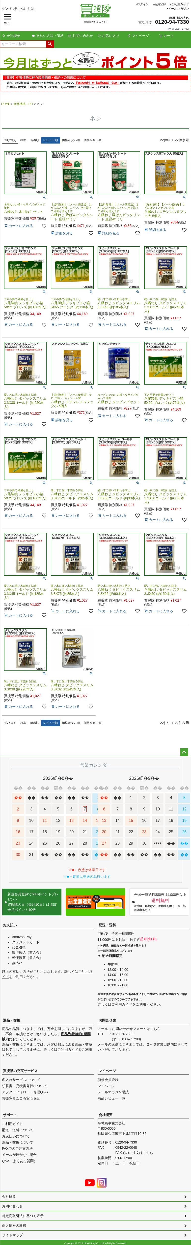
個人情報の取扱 (14, 1225)
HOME (5, 104)
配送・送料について (17, 1130)
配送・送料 (107, 925)
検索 (50, 44)
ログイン (143, 4)
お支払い (10, 925)
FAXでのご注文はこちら (134, 1153)
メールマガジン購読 (113, 1092)
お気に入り (108, 36)
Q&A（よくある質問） (19, 1161)
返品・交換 (11, 1020)
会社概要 (11, 36)
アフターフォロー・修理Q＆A (25, 1092)
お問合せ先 (107, 1020)
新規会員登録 (108, 1080)
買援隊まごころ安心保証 (21, 1098)
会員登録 (160, 4)
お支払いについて (16, 1136)
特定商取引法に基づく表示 (23, 1216)
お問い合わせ (80, 36)
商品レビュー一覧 (111, 1098)
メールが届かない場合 (19, 1155)
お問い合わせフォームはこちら (136, 1029)
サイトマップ (12, 1235)
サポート (10, 1115)
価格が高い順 (93, 140)
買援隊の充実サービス (20, 1071)
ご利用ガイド (180, 4)
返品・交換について (17, 1142)
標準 (23, 140)
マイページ (138, 36)
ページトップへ (184, 752)
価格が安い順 (71, 140)
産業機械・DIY (23, 104)
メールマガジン (178, 8)
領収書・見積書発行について (24, 1086)
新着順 (34, 140)
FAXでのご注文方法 (17, 1148)
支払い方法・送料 (48, 36)
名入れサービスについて (21, 1080)
